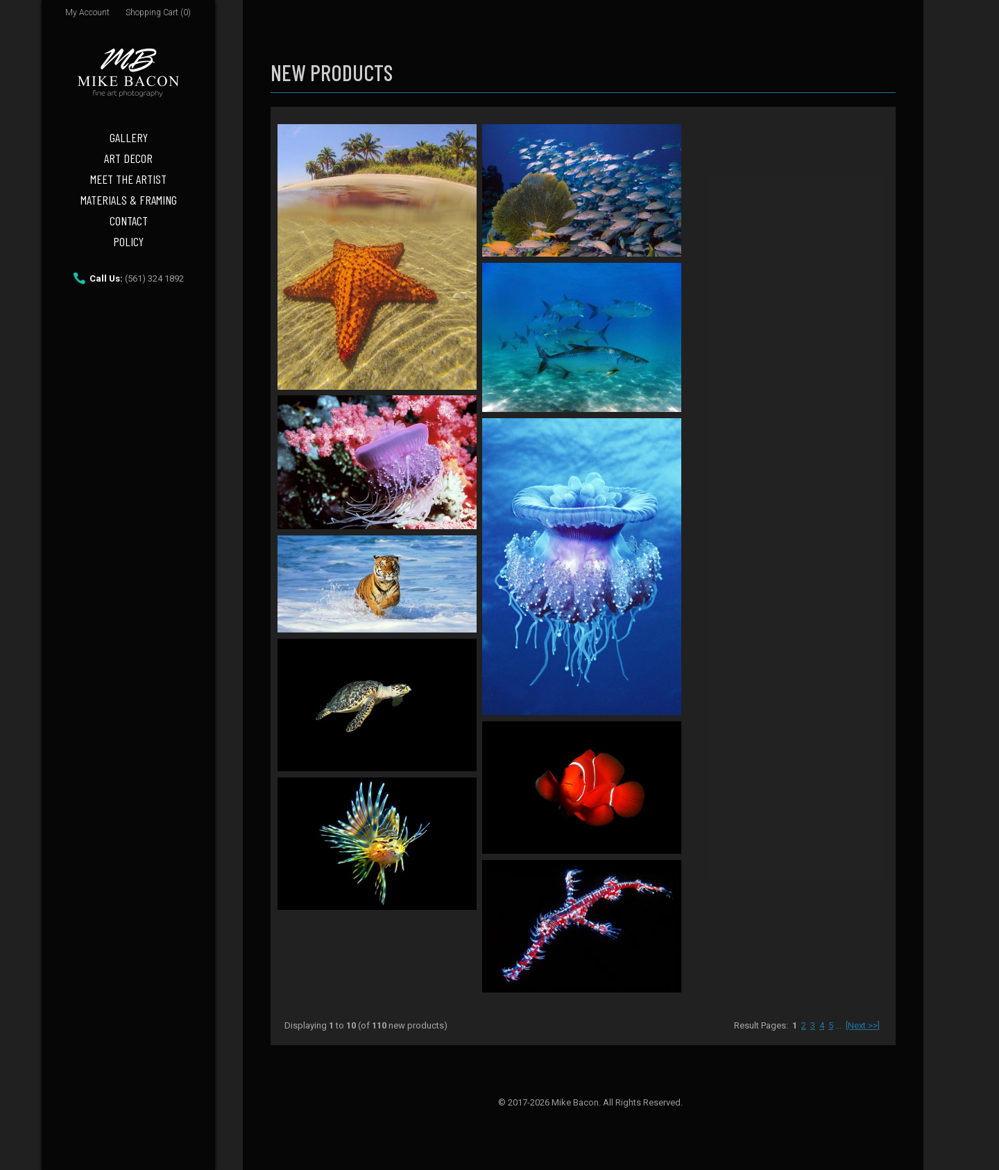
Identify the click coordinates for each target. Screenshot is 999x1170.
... (838, 1025)
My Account (87, 12)
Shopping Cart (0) (158, 12)
